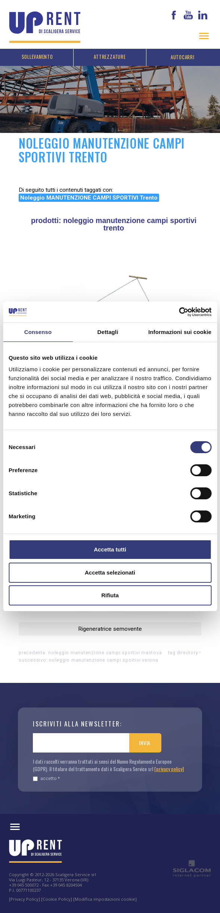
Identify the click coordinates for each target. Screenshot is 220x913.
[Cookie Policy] (56, 899)
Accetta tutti (110, 549)
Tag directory (183, 652)
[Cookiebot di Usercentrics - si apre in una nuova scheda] (178, 312)
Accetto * (46, 778)
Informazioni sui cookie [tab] (179, 332)
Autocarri (183, 57)
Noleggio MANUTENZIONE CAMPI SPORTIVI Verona (103, 660)
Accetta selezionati (110, 572)
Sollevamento (37, 56)
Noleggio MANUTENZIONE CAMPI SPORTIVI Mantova (105, 652)
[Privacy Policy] (24, 899)
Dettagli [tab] (107, 332)
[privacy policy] (169, 769)
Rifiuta (110, 595)
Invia (145, 743)
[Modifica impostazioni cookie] (105, 899)
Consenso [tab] (38, 332)
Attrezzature (110, 56)
